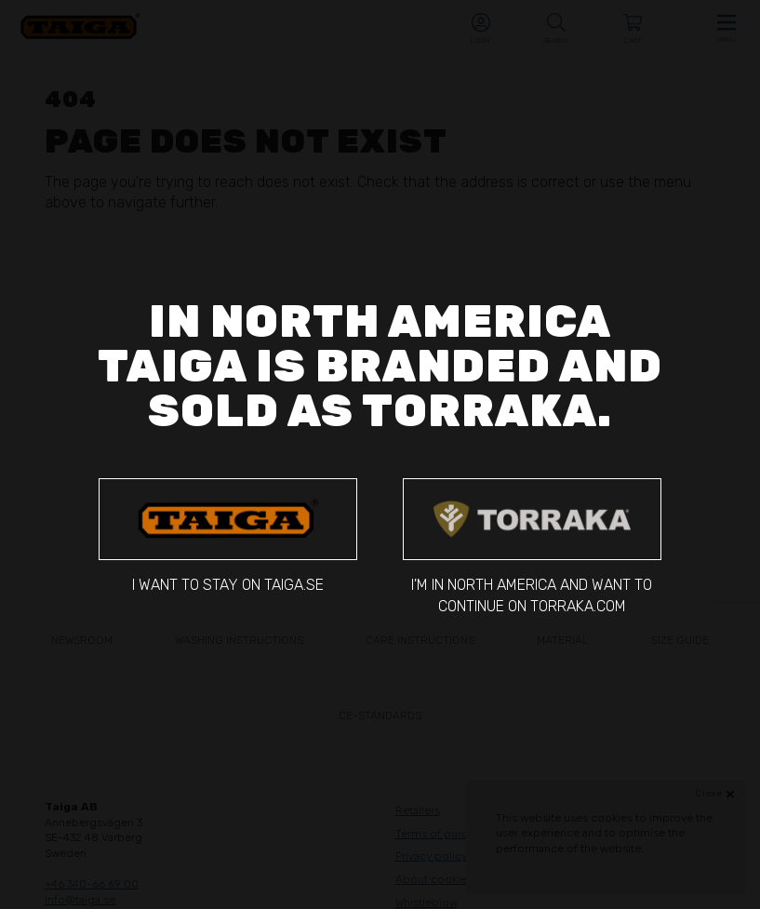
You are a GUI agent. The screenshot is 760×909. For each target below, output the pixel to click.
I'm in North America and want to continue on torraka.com (532, 546)
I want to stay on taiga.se (228, 536)
